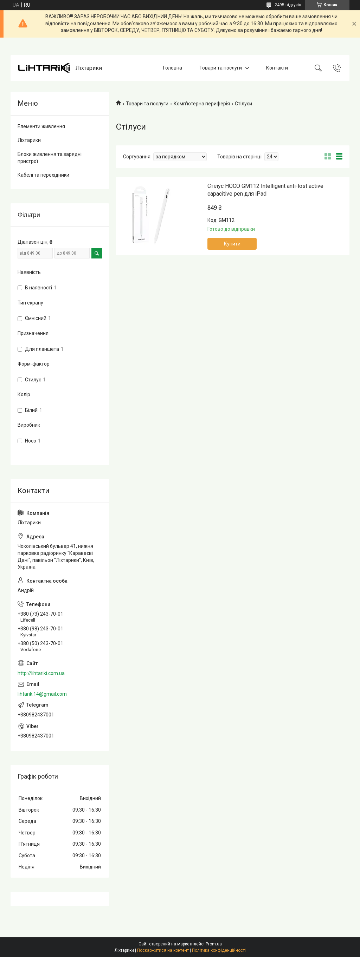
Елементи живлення (41, 126)
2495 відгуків (288, 4)
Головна (172, 68)
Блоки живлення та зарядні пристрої (50, 157)
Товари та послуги (220, 68)
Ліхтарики (29, 140)
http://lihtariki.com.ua (41, 673)
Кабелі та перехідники (43, 175)
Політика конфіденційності (219, 950)
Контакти (277, 68)
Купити (232, 244)
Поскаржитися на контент (163, 950)
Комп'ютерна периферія (202, 103)
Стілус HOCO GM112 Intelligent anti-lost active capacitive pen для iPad (265, 190)
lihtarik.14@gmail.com (42, 694)
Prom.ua (214, 944)
